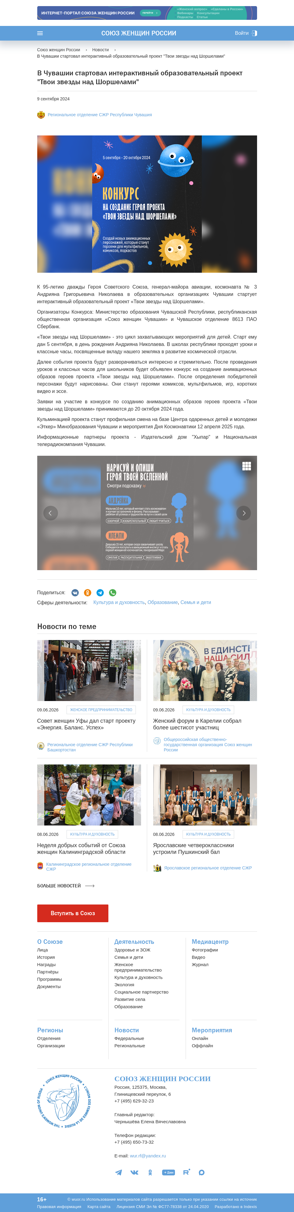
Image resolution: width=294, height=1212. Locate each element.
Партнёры (48, 971)
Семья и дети (195, 602)
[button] (50, 513)
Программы (49, 979)
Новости (126, 1030)
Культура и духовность (119, 602)
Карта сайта (98, 1206)
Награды (46, 964)
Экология (124, 984)
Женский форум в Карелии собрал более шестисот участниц (197, 724)
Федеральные (129, 1038)
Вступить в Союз (73, 913)
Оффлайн (202, 1045)
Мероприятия (212, 1030)
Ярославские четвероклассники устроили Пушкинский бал (193, 848)
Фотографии (205, 949)
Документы (49, 986)
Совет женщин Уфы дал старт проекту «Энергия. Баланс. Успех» (86, 724)
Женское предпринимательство (101, 709)
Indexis (250, 1206)
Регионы (50, 1030)
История (46, 957)
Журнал (200, 964)
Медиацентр (210, 942)
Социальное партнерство (141, 991)
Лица (42, 949)
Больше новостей (65, 886)
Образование (162, 602)
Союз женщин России (138, 33)
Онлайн (200, 1038)
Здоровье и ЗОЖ (132, 949)
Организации (51, 1045)
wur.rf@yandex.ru (148, 1155)
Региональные (129, 1045)
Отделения (49, 1038)
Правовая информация (59, 1206)
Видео (198, 957)
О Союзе (50, 942)
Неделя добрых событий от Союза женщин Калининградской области (81, 848)
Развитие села (129, 999)
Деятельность (134, 942)
